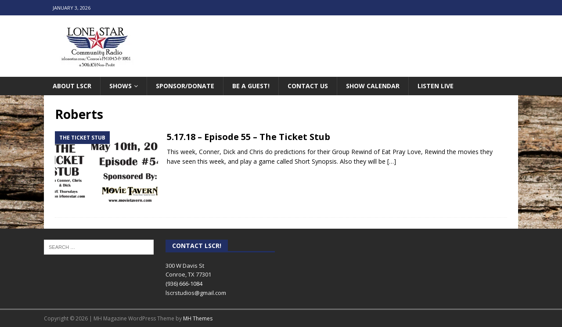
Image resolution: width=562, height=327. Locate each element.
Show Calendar (373, 86)
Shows (120, 86)
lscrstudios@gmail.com (196, 293)
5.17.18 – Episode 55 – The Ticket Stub (248, 137)
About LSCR (72, 86)
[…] (391, 161)
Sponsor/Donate (185, 86)
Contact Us (308, 86)
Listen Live (436, 86)
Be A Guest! (251, 86)
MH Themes (198, 318)
